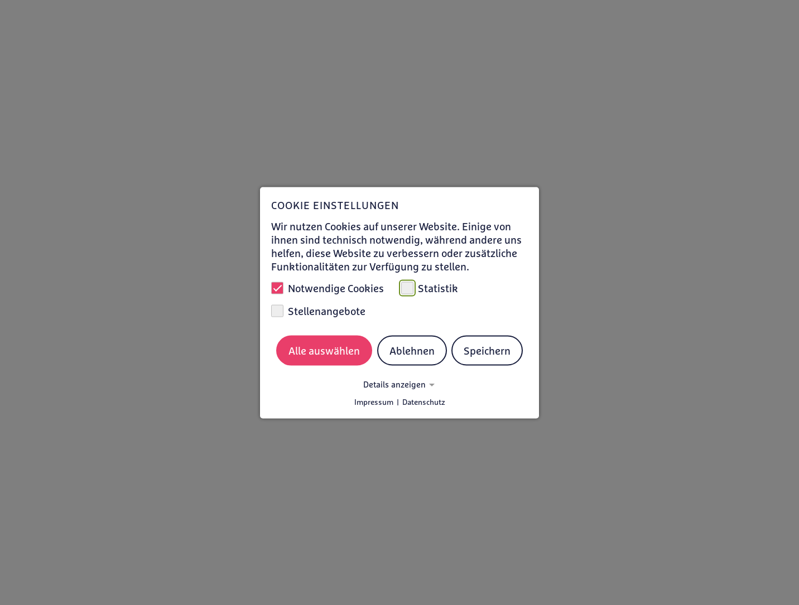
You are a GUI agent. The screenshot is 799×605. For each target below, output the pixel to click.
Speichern (487, 350)
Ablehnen (412, 350)
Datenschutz (423, 401)
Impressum (373, 401)
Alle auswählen (324, 350)
